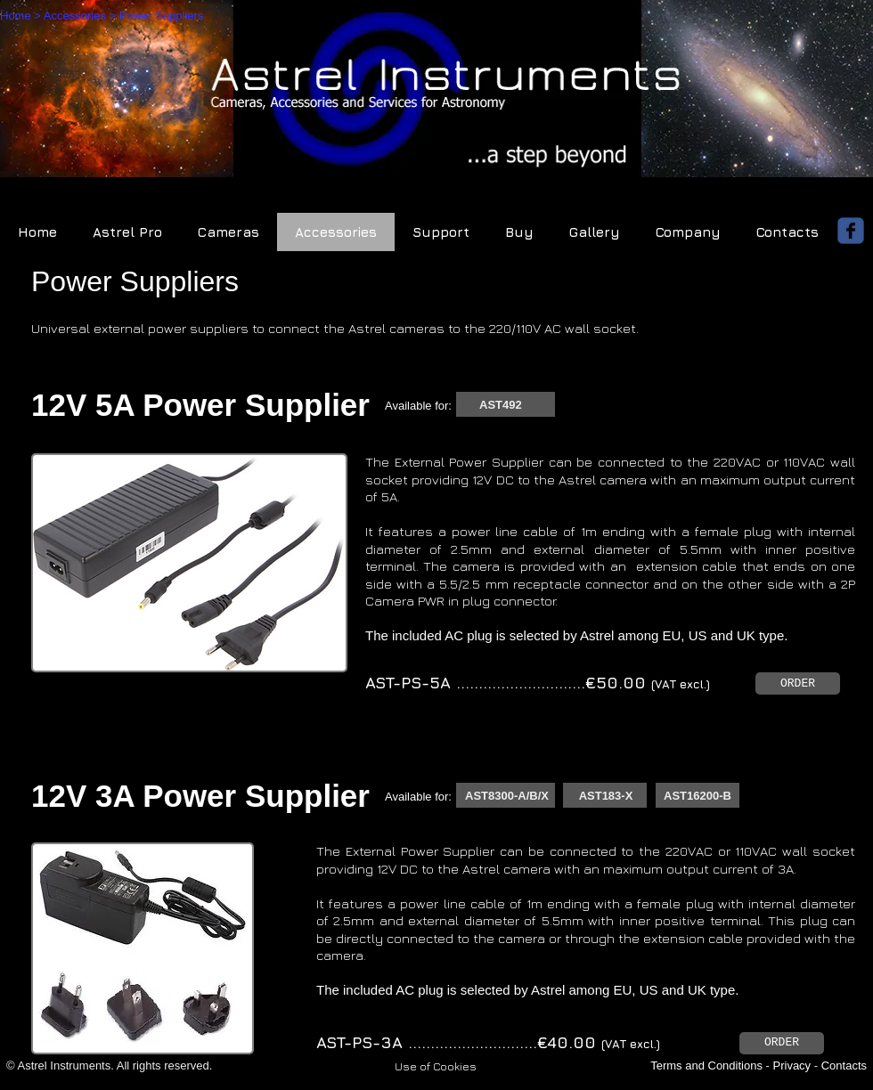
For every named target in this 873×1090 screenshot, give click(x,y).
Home (15, 15)
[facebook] (850, 230)
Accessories (75, 15)
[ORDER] (797, 683)
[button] (436, 1066)
